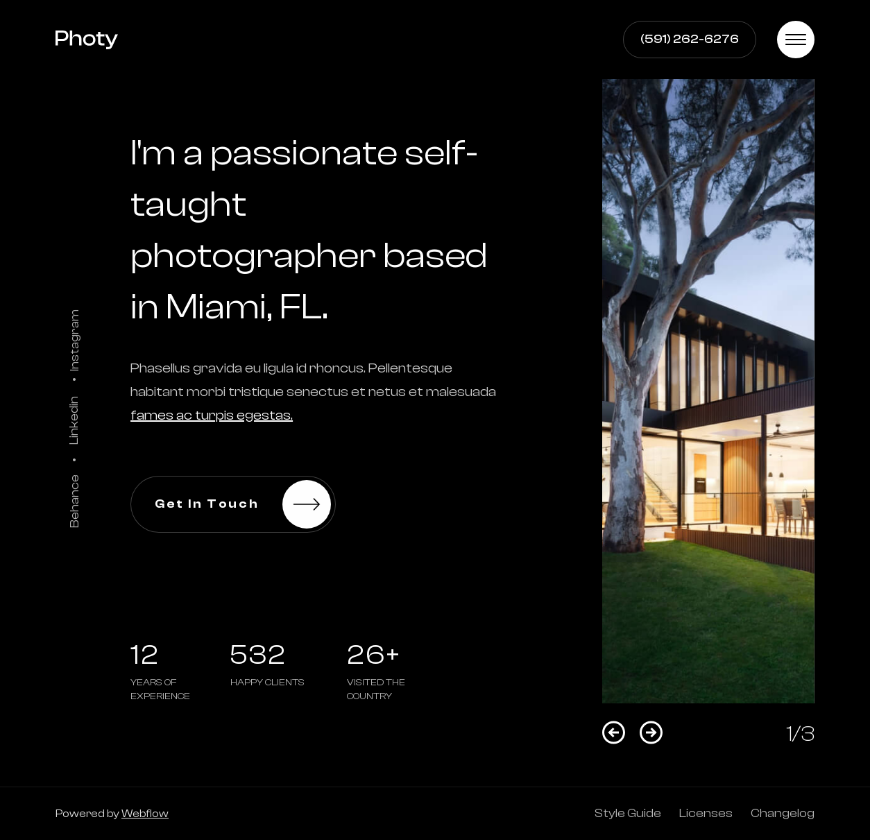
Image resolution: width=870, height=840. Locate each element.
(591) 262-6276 (689, 39)
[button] (795, 39)
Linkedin (74, 420)
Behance (74, 500)
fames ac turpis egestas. (211, 415)
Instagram (74, 339)
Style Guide (628, 813)
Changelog (782, 813)
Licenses (706, 813)
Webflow (145, 813)
